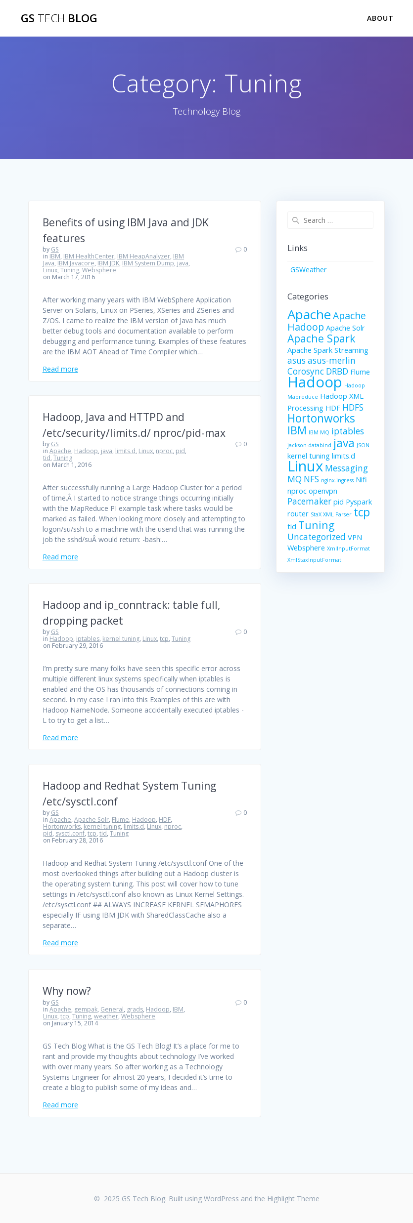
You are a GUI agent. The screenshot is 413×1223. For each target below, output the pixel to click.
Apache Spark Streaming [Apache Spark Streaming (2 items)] (327, 350)
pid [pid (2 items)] (338, 501)
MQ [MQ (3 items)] (294, 479)
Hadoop (86, 451)
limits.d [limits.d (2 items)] (343, 456)
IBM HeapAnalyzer (143, 256)
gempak (85, 1009)
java (182, 263)
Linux (50, 270)
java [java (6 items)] (344, 443)
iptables (87, 638)
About (380, 18)
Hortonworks (62, 826)
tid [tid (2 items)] (291, 526)
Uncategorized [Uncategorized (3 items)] (316, 537)
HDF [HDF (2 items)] (332, 408)
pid (180, 451)
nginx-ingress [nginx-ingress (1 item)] (337, 480)
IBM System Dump (148, 263)
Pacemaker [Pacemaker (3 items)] (309, 501)
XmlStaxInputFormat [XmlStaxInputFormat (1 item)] (314, 559)
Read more (60, 369)
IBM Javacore (75, 263)
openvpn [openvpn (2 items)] (323, 491)
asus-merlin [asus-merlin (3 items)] (332, 360)
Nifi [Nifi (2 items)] (361, 479)
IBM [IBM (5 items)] (297, 430)
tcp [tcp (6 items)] (362, 512)
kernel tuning (120, 638)
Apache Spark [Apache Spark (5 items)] (321, 338)
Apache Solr (91, 819)
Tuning (69, 270)
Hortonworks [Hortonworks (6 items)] (321, 418)
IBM (54, 256)
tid (46, 458)
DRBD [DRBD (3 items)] (337, 371)
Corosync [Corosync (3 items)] (305, 371)
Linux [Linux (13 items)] (305, 466)
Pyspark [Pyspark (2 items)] (359, 501)
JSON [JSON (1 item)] (363, 445)
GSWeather (308, 269)
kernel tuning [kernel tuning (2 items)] (308, 456)
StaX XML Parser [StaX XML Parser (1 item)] (331, 514)
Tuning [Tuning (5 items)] (316, 525)
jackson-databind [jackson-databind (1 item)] (309, 445)
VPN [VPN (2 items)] (355, 537)
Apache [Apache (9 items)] (309, 314)
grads (135, 1009)
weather (106, 1016)
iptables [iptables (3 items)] (347, 431)
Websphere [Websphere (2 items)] (306, 547)
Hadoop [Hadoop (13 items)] (314, 382)
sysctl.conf (70, 833)
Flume (120, 819)
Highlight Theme (293, 1198)
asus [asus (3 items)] (296, 360)
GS (55, 249)
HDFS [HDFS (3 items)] (353, 407)
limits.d (125, 451)
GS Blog (59, 18)
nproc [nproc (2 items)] (297, 491)
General (112, 1009)
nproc (164, 451)
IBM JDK (108, 263)
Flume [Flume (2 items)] (360, 372)
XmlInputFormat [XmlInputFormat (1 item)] (348, 548)
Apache (60, 451)
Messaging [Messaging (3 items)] (346, 468)
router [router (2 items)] (298, 513)
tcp (164, 638)
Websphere (99, 270)
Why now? (67, 991)
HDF (165, 819)
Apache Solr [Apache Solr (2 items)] (345, 328)
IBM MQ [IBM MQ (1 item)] (319, 432)
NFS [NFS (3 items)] (311, 479)
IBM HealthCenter (88, 256)
